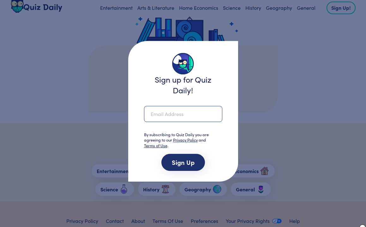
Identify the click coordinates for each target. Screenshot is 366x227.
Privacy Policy (185, 140)
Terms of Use (155, 145)
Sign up (183, 162)
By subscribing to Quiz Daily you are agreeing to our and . (176, 140)
